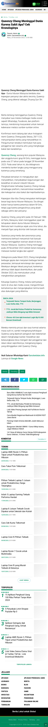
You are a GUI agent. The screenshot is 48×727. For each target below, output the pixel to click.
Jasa (38, 720)
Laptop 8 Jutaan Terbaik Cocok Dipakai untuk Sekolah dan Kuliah (16, 510)
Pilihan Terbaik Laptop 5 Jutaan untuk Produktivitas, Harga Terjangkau (15, 483)
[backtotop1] (46, 725)
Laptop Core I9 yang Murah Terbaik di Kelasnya (13, 566)
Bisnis (4, 685)
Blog (26, 685)
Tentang (32, 720)
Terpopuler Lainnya (24, 664)
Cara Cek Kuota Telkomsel (13, 523)
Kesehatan (5, 698)
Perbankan (6, 701)
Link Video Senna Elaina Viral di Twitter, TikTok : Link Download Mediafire (18, 654)
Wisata (27, 705)
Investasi (5, 695)
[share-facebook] (15, 380)
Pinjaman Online (31, 701)
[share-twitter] (24, 380)
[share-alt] (5, 380)
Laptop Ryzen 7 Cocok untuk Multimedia (14, 552)
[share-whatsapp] (33, 380)
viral (16, 17)
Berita (5, 17)
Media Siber (13, 720)
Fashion (27, 688)
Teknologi (5, 705)
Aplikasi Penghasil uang (24, 10)
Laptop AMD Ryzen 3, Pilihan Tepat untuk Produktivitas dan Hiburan (14, 455)
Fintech (4, 691)
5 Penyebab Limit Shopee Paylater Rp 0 (16, 610)
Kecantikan (29, 695)
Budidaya (5, 688)
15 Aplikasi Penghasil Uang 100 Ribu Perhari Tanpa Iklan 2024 (18, 597)
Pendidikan (28, 698)
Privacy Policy (23, 720)
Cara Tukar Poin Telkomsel (13, 466)
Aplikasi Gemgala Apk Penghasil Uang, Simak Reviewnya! (15, 626)
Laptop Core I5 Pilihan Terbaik (14, 537)
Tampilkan (41, 439)
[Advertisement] (24, 65)
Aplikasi (11, 10)
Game (26, 691)
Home (4, 10)
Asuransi (38, 10)
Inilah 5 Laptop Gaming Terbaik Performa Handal (15, 495)
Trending (11, 17)
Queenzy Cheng (8, 155)
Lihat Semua (24, 580)
